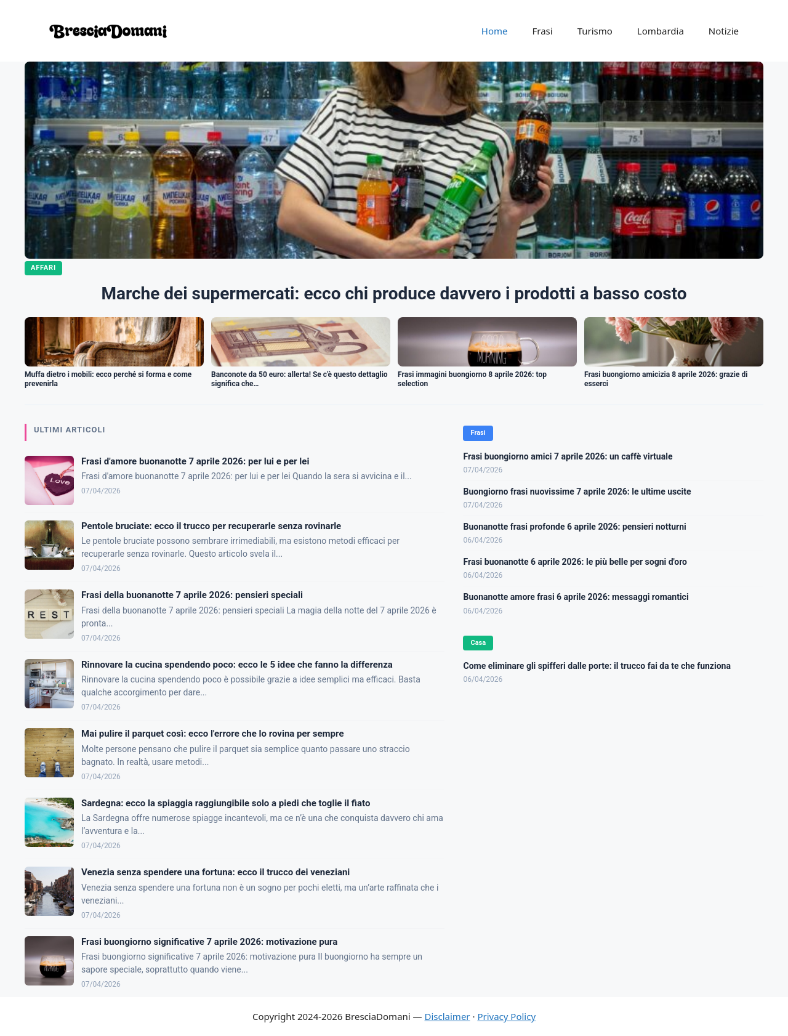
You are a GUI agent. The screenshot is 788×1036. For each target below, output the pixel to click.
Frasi (542, 31)
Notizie (724, 31)
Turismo (595, 31)
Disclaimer (447, 1016)
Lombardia (660, 31)
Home (494, 31)
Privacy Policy (506, 1016)
